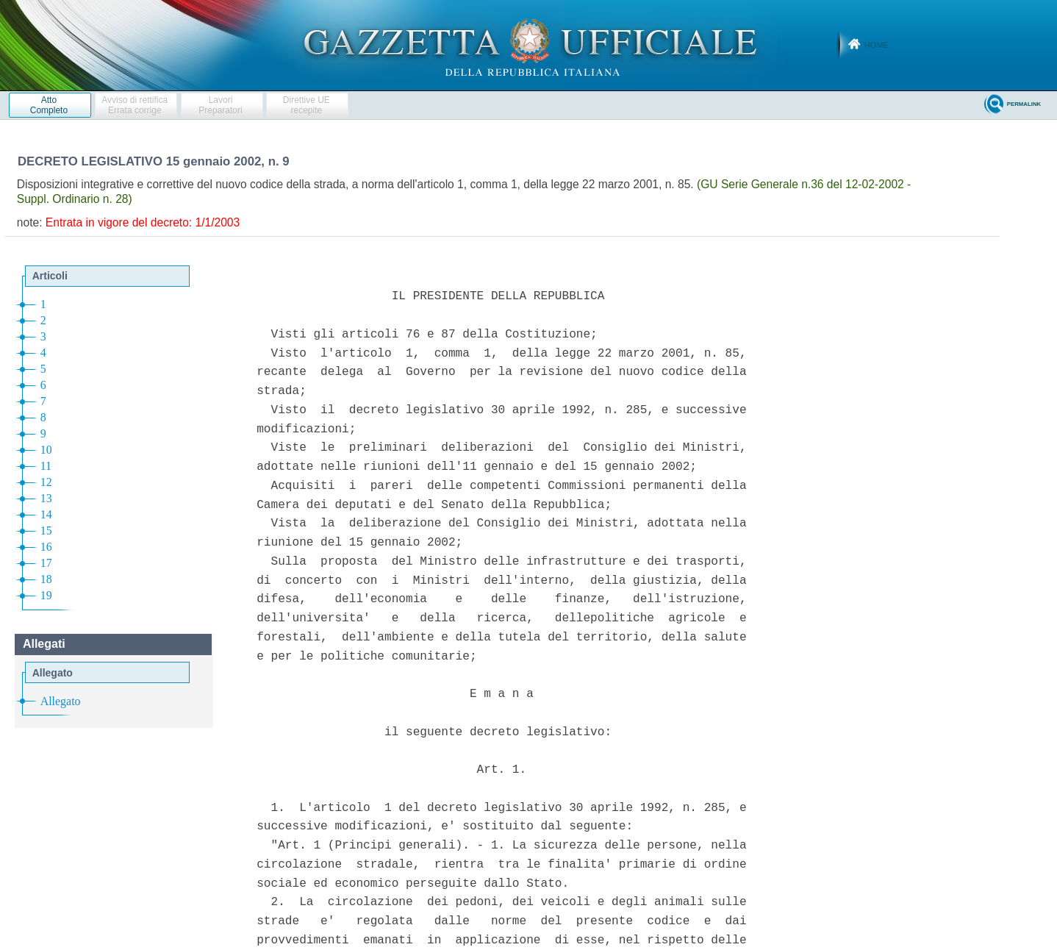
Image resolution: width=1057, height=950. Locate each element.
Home (876, 44)
